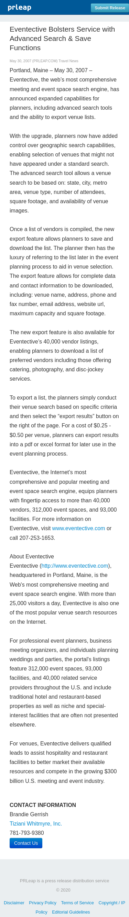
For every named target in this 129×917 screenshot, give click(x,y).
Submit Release (110, 8)
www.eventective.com (78, 528)
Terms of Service (77, 902)
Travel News (68, 61)
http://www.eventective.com (74, 566)
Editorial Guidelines (71, 912)
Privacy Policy (42, 902)
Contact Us (26, 843)
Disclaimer (14, 902)
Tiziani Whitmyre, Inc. (36, 824)
